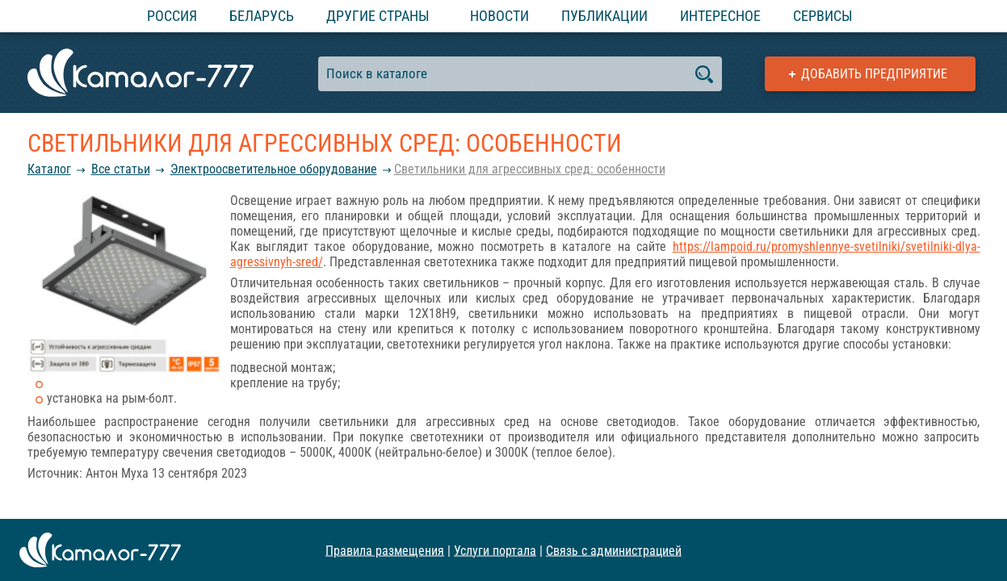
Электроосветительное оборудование (273, 169)
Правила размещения (384, 550)
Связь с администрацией (614, 550)
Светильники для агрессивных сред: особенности (529, 169)
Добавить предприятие (874, 74)
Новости (499, 15)
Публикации (604, 15)
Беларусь (261, 15)
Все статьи (120, 169)
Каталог (49, 169)
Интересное (720, 15)
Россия (172, 15)
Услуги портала (495, 550)
